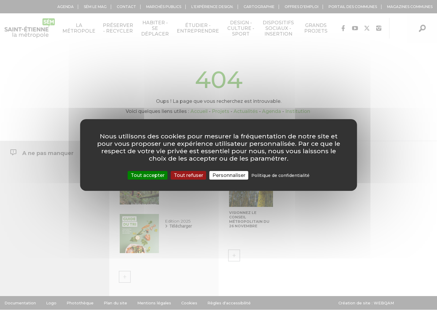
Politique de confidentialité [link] (280, 175)
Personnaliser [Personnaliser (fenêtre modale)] (228, 175)
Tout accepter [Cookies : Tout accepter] (148, 175)
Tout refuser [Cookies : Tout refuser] (188, 175)
